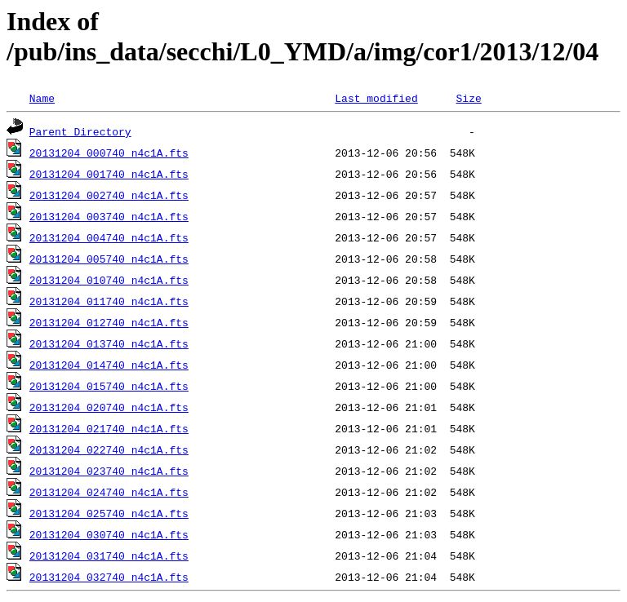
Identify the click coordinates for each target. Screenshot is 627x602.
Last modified (376, 98)
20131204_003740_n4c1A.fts (109, 216)
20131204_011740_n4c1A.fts (109, 301)
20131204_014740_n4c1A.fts (109, 364)
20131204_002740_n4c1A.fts (109, 195)
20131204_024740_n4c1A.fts (109, 492)
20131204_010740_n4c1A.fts (109, 279)
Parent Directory (80, 131)
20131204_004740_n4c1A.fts (109, 237)
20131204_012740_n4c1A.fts (109, 322)
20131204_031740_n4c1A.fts (109, 555)
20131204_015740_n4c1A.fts (109, 385)
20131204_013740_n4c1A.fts (109, 343)
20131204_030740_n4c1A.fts (109, 534)
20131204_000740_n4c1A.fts (109, 152)
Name (42, 98)
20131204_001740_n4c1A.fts (109, 173)
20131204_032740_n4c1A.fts (109, 576)
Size (468, 98)
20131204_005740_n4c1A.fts (109, 258)
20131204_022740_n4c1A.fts (109, 449)
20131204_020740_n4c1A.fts (109, 407)
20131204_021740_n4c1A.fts (109, 428)
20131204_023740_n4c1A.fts (109, 470)
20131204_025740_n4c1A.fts (109, 513)
